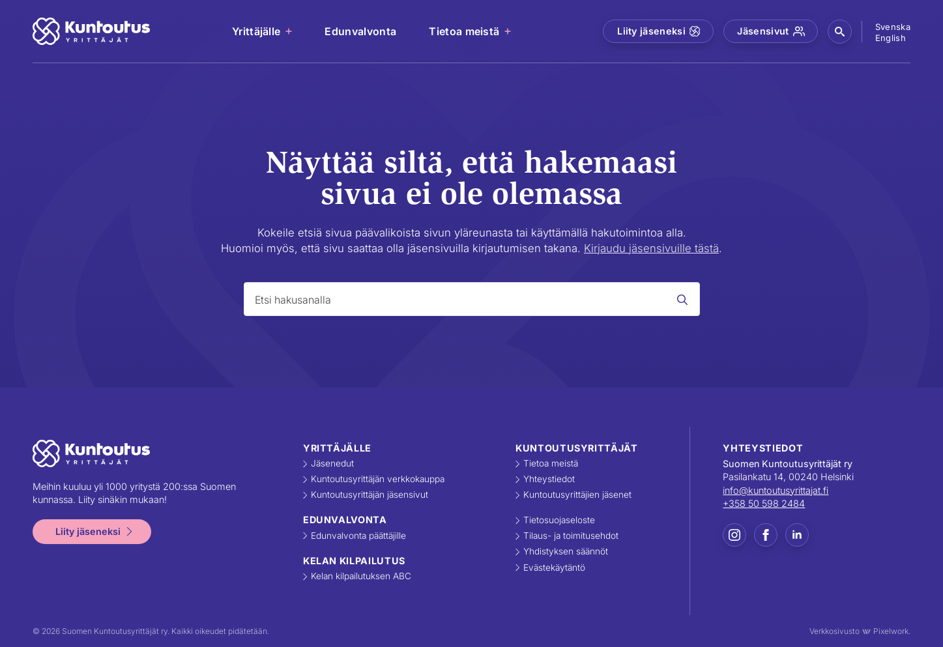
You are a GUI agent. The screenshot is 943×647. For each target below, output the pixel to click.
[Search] (682, 300)
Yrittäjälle (256, 31)
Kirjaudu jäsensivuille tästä (651, 248)
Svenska (892, 27)
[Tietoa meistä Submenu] (508, 31)
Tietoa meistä (464, 31)
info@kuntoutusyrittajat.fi (775, 490)
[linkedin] (797, 535)
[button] (840, 32)
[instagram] (734, 535)
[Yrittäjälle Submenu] (289, 31)
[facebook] (765, 535)
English (890, 38)
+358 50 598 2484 (764, 503)
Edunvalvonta (360, 31)
